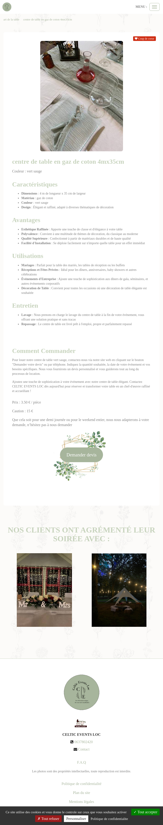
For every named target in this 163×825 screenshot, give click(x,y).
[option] (44, 590)
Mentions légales (81, 802)
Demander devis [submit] (81, 454)
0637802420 (83, 742)
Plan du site (81, 793)
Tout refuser (48, 819)
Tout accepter (145, 812)
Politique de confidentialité (81, 784)
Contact (84, 749)
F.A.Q (81, 762)
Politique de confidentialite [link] (109, 819)
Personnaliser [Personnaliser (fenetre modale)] (76, 819)
